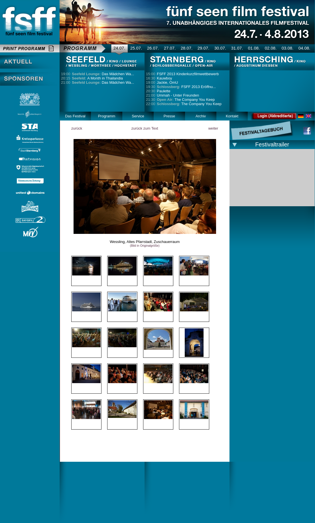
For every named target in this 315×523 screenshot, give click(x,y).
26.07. (153, 48)
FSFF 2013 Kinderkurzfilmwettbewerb (188, 74)
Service (138, 116)
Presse (169, 116)
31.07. (237, 48)
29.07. (204, 48)
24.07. (119, 48)
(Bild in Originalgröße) (145, 245)
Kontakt (232, 116)
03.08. (288, 48)
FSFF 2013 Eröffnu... (186, 87)
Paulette (163, 91)
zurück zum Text (144, 128)
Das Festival (75, 116)
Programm (106, 116)
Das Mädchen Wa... (103, 74)
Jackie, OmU (167, 82)
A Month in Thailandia (97, 78)
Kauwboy (164, 78)
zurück (76, 128)
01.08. (254, 48)
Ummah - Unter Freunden (178, 95)
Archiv (201, 116)
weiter (213, 128)
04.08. (304, 48)
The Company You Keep (186, 99)
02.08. (271, 48)
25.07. (136, 48)
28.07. (187, 48)
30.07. (220, 48)
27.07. (170, 48)
